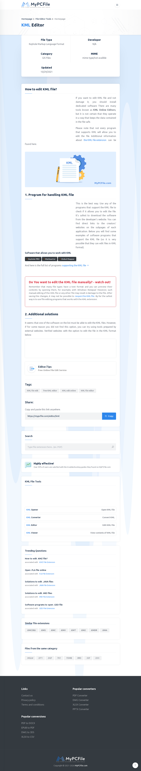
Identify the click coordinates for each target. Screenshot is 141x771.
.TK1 (59, 658)
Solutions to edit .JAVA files (39, 581)
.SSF (88, 658)
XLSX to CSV (27, 737)
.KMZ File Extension (47, 562)
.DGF (50, 658)
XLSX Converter (81, 704)
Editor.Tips (45, 366)
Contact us (27, 695)
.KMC (53, 630)
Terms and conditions (32, 704)
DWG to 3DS (27, 732)
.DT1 (40, 658)
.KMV (63, 630)
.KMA (104, 630)
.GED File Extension (47, 608)
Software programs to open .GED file (44, 604)
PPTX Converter (81, 709)
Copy (109, 416)
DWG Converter (81, 700)
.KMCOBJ (31, 630)
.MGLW (30, 658)
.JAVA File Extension (47, 585)
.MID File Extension (46, 597)
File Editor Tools (43, 19)
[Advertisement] (49, 116)
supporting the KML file (75, 265)
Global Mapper (67, 259)
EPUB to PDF (27, 727)
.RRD (79, 658)
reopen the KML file (84, 296)
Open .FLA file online (35, 570)
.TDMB (69, 658)
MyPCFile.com (81, 765)
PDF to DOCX (28, 723)
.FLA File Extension (46, 574)
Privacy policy (28, 700)
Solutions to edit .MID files (38, 593)
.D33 (97, 658)
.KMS (43, 630)
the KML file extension (95, 140)
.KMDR (94, 630)
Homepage (26, 19)
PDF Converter (80, 695)
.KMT (73, 630)
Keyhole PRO (33, 259)
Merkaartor (49, 259)
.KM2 (83, 630)
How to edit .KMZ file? (36, 558)
